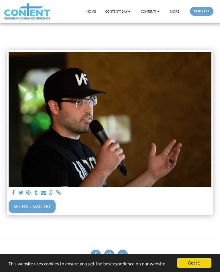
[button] (118, 11)
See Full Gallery (32, 206)
